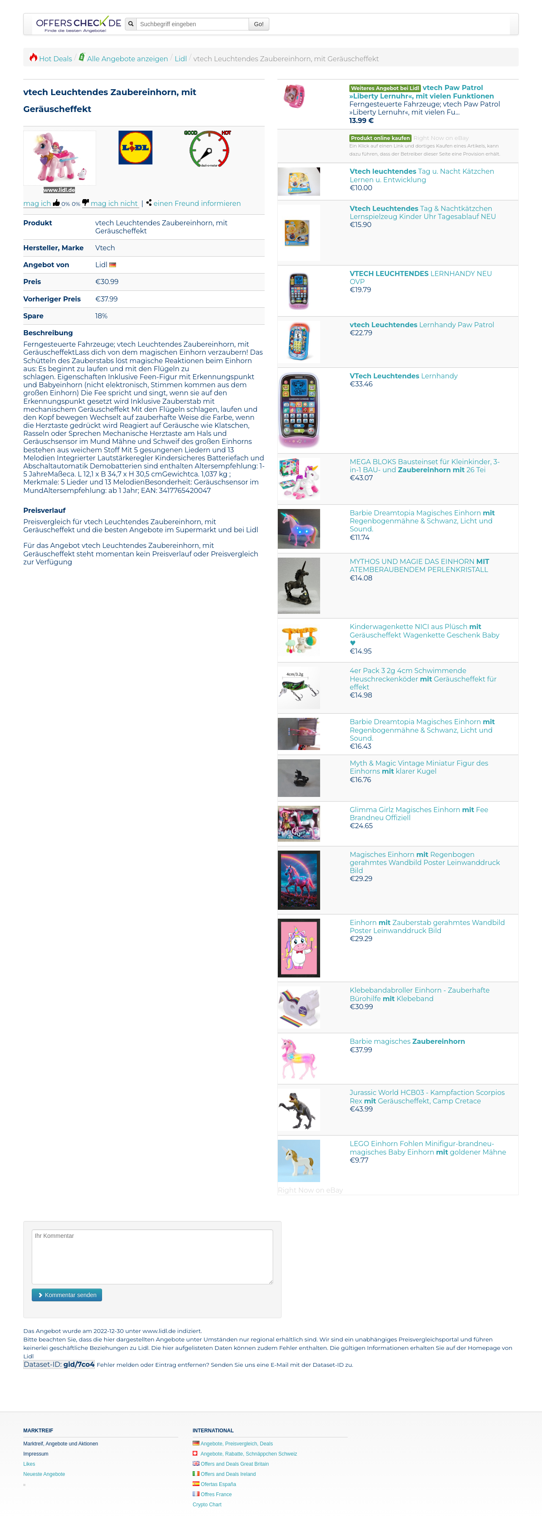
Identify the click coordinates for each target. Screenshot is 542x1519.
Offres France (212, 1494)
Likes (29, 1464)
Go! (259, 24)
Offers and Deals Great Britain (231, 1464)
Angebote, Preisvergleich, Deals (233, 1444)
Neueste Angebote (44, 1474)
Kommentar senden (67, 1295)
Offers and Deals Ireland (224, 1474)
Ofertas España (214, 1484)
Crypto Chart (207, 1505)
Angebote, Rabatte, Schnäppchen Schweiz (245, 1454)
